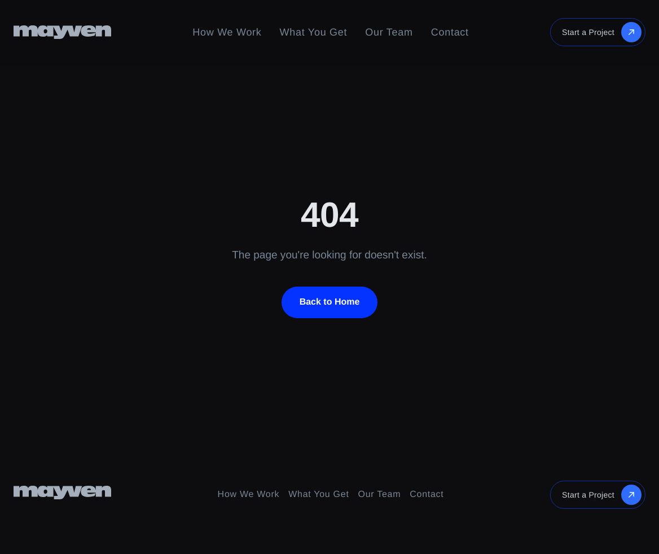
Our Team (388, 32)
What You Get (314, 32)
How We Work (226, 32)
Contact (450, 32)
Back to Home (330, 302)
